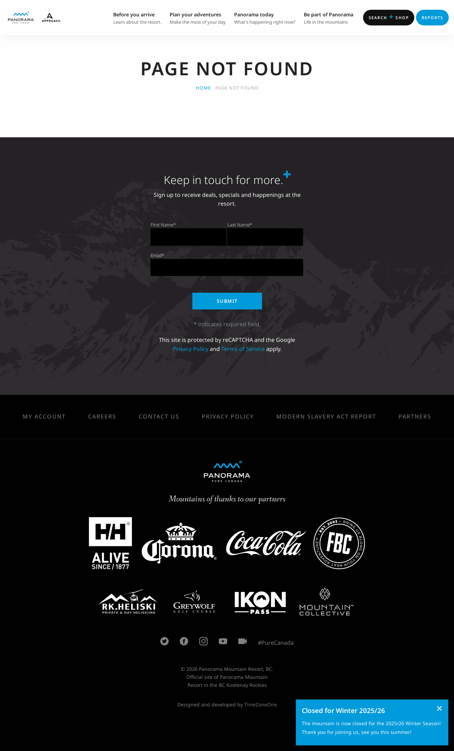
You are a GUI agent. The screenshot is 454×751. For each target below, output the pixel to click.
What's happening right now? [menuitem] (264, 17)
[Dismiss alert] (439, 708)
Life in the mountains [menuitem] (328, 17)
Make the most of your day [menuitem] (198, 17)
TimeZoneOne (260, 704)
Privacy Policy (190, 349)
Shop (389, 17)
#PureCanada (276, 642)
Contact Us (159, 416)
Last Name (238, 225)
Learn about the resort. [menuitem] (137, 17)
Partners (415, 416)
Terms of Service (243, 349)
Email (156, 255)
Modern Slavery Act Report (326, 416)
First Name (162, 225)
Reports (433, 17)
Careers (102, 416)
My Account (44, 416)
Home (203, 88)
